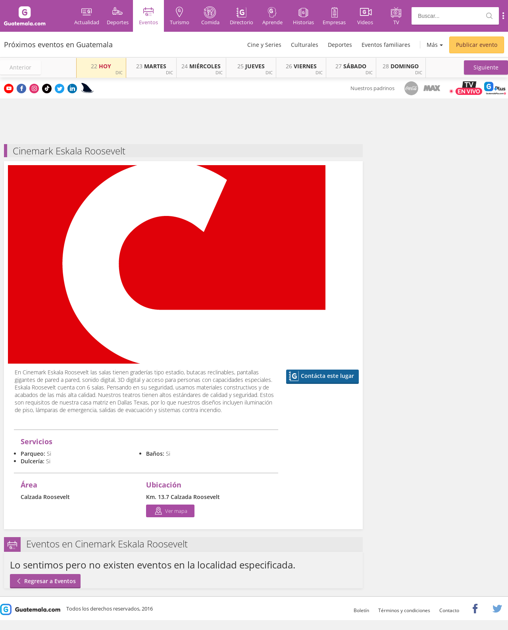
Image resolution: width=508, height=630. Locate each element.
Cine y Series (264, 44)
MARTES (151, 66)
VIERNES (301, 66)
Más (432, 44)
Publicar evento (476, 44)
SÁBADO (350, 66)
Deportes (340, 44)
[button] (486, 67)
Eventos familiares (386, 44)
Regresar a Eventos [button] (45, 581)
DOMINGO (401, 66)
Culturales (304, 44)
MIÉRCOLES (201, 66)
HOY (101, 66)
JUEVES (251, 66)
